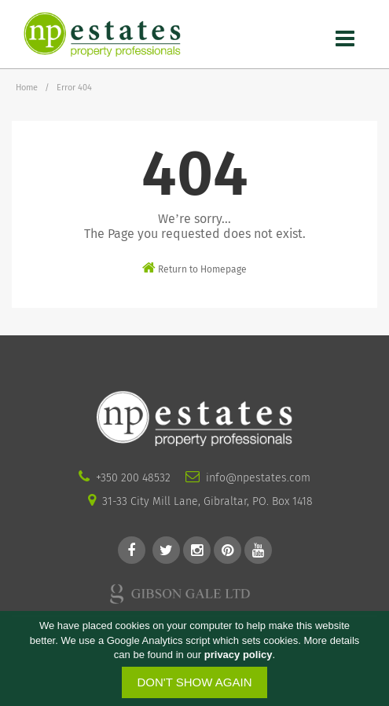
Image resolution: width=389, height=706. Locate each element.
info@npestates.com (258, 478)
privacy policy (238, 655)
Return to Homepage (194, 268)
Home (27, 87)
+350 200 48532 (133, 478)
